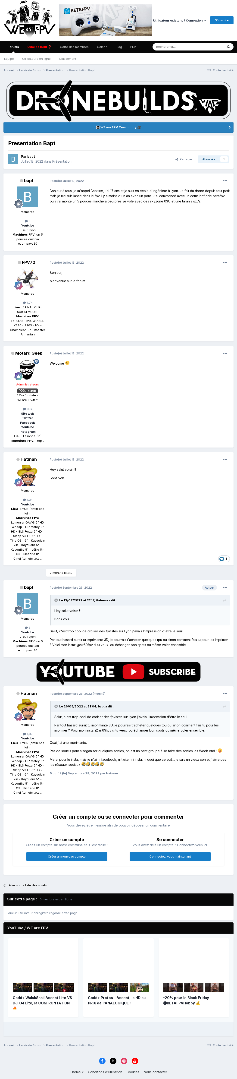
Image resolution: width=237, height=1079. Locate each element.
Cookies (133, 1072)
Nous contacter (155, 1072)
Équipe (9, 58)
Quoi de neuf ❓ (39, 47)
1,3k (27, 500)
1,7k (27, 302)
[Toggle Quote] (56, 600)
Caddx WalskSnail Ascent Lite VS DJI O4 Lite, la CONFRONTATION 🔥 (42, 1003)
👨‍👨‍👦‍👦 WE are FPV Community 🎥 (118, 127)
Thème (77, 1072)
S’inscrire (222, 20)
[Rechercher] (172, 46)
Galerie (102, 47)
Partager (183, 159)
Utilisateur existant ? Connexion (179, 20)
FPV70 (28, 262)
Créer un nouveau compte (67, 856)
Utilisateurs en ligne (36, 58)
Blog (119, 47)
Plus (133, 47)
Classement (67, 58)
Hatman (29, 459)
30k (27, 409)
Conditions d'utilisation (105, 1072)
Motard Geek (28, 353)
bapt (31, 156)
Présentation (62, 161)
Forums (13, 49)
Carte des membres (74, 47)
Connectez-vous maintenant (170, 856)
